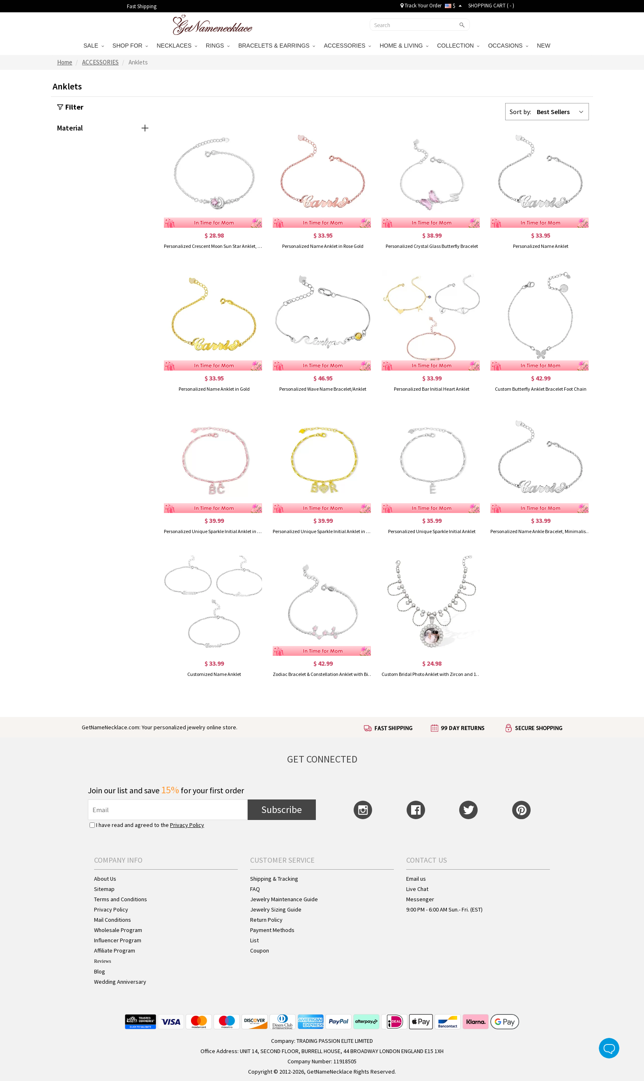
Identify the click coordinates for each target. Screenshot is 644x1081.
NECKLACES (176, 45)
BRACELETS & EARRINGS (276, 45)
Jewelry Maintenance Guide (284, 899)
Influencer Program (117, 940)
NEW (544, 45)
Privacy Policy (187, 825)
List (254, 940)
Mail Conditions (112, 919)
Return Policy (266, 919)
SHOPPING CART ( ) (491, 5)
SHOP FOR (130, 45)
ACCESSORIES (347, 45)
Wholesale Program (118, 930)
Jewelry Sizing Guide (275, 909)
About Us (105, 878)
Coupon (259, 950)
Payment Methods (272, 930)
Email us (416, 878)
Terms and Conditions (120, 899)
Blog (99, 971)
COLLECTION (458, 45)
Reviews (102, 961)
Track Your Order (421, 5)
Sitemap (104, 889)
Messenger (420, 899)
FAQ (255, 889)
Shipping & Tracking (274, 878)
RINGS (218, 45)
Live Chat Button (609, 1048)
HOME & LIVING (404, 45)
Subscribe (281, 809)
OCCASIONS (508, 45)
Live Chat (417, 889)
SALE (93, 45)
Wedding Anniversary (120, 981)
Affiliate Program (114, 950)
